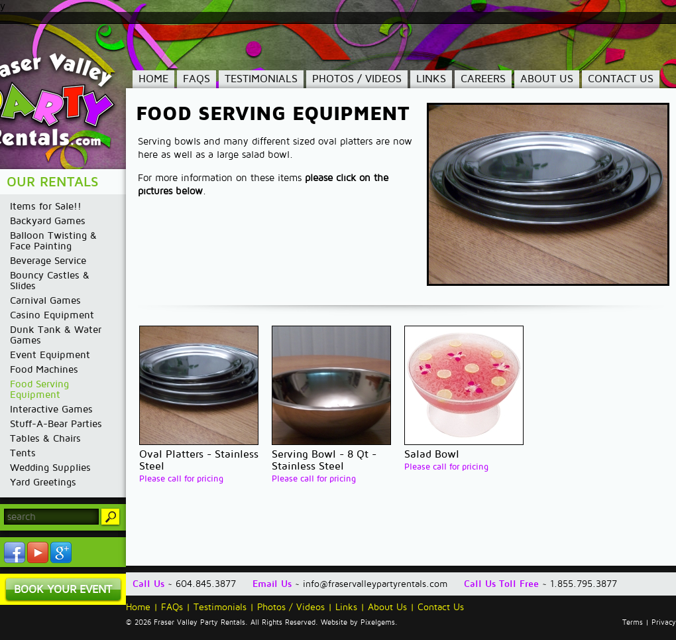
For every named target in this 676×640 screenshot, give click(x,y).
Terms (632, 623)
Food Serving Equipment (39, 389)
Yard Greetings (43, 482)
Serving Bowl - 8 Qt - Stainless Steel (324, 460)
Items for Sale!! (46, 206)
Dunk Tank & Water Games (55, 335)
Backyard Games (47, 221)
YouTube (37, 552)
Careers (483, 79)
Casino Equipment (52, 315)
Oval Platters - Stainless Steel (198, 460)
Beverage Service (48, 260)
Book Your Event (63, 589)
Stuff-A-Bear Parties (56, 423)
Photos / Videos (357, 79)
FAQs (196, 79)
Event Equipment (50, 355)
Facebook (14, 552)
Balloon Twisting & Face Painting (53, 240)
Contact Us (620, 79)
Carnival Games (45, 300)
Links (431, 79)
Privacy (663, 623)
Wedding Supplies (50, 467)
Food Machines (44, 369)
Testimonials (261, 79)
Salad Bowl (431, 454)
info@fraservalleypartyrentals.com (375, 584)
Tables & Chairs (45, 438)
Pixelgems (378, 623)
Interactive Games (51, 409)
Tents (23, 453)
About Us (546, 79)
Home (153, 79)
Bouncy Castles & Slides (49, 280)
